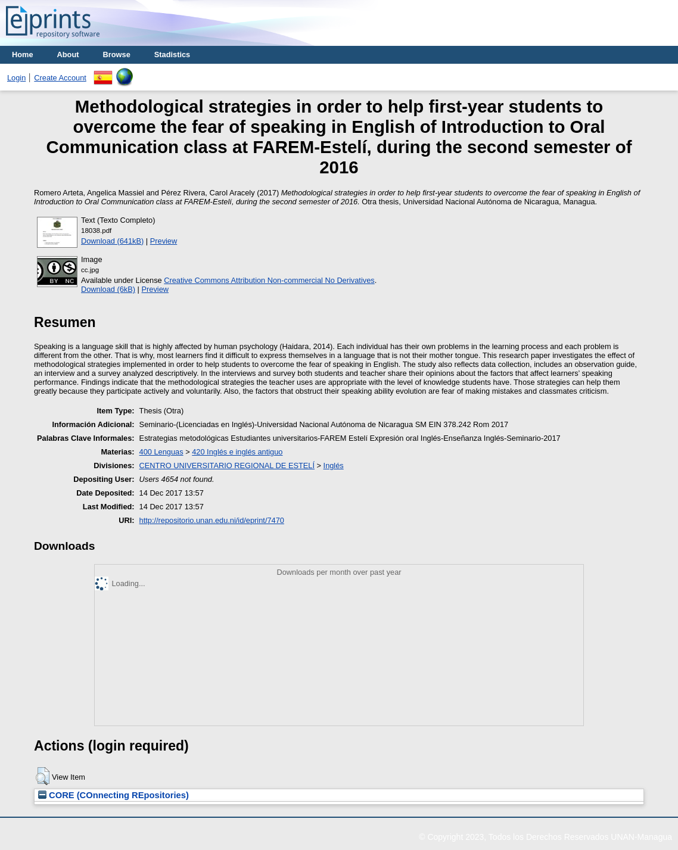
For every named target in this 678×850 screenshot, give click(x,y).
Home (22, 54)
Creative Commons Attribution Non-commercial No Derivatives (269, 280)
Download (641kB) (112, 240)
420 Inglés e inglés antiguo (237, 451)
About (68, 54)
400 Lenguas (161, 451)
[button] (42, 776)
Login (16, 77)
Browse (116, 54)
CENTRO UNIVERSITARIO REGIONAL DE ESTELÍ (227, 465)
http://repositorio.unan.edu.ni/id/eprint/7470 (211, 520)
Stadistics (172, 54)
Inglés (334, 465)
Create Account (60, 77)
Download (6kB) (108, 289)
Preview (164, 240)
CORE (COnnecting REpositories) (113, 795)
